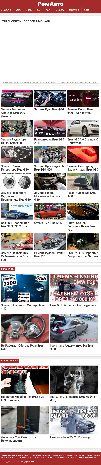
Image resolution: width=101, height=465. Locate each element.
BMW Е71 (69, 458)
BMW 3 (76, 455)
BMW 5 (24, 458)
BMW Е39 (4, 455)
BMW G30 (4, 458)
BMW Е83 (56, 458)
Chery (29, 10)
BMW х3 (34, 455)
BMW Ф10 (62, 455)
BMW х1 (55, 455)
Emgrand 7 (75, 10)
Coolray (61, 10)
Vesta (18, 10)
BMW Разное (12, 455)
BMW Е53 (90, 455)
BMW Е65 (11, 458)
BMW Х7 (30, 458)
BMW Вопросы (90, 458)
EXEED (87, 10)
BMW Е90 (48, 455)
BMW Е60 (21, 455)
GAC (39, 10)
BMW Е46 (41, 455)
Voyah (49, 10)
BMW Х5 (37, 458)
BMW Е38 (18, 458)
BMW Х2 (81, 458)
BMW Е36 (69, 455)
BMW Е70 (82, 455)
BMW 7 (43, 458)
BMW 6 (75, 458)
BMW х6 (27, 455)
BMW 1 (62, 458)
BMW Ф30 (97, 455)
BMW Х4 (49, 458)
